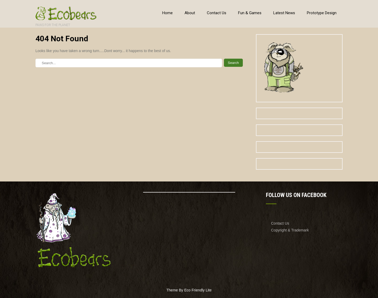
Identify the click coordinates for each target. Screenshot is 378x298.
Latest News (284, 13)
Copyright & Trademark (290, 230)
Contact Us (216, 13)
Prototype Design (322, 13)
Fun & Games (249, 13)
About (190, 13)
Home (167, 13)
